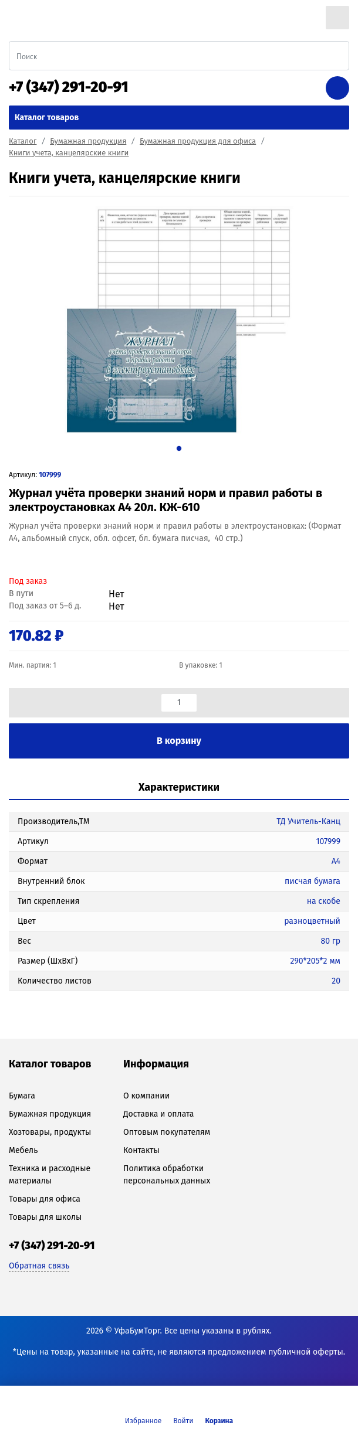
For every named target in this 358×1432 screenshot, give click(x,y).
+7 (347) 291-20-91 (69, 87)
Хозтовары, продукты (50, 1132)
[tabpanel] (179, 319)
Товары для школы (45, 1217)
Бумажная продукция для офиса (198, 141)
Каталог (22, 141)
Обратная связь (39, 1266)
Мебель (23, 1150)
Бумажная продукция (88, 141)
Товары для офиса (44, 1199)
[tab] (179, 788)
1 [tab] (179, 447)
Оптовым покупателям (166, 1132)
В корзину (179, 740)
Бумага (22, 1096)
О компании (146, 1096)
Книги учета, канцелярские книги (69, 152)
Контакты (141, 1150)
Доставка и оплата (158, 1114)
